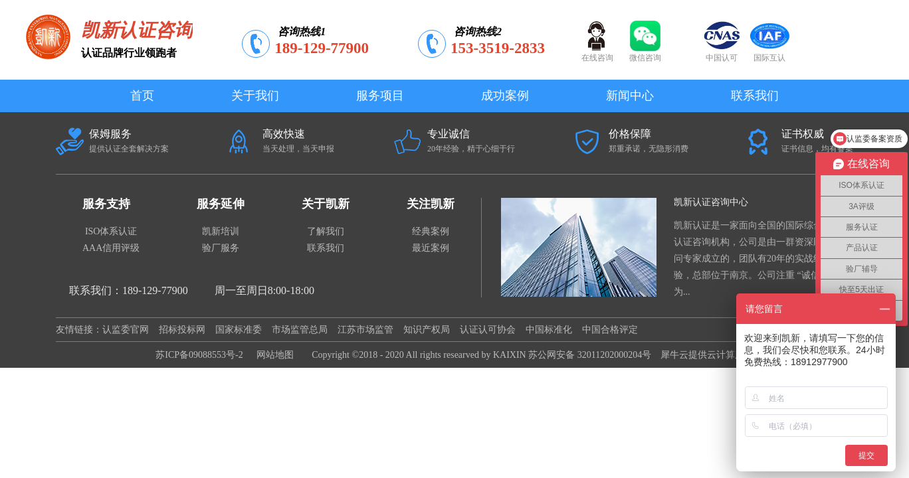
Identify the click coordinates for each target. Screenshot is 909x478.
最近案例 (430, 248)
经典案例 (430, 231)
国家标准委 (238, 330)
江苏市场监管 (365, 330)
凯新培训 (220, 231)
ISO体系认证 (111, 231)
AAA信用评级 (111, 248)
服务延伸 (221, 204)
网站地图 (273, 355)
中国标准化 (549, 330)
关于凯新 (326, 204)
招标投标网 (182, 330)
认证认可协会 (488, 330)
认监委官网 (125, 330)
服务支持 (106, 204)
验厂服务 (220, 248)
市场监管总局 (300, 330)
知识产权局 (426, 330)
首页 (142, 95)
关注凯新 (430, 204)
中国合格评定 (610, 330)
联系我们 (325, 248)
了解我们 (325, 231)
